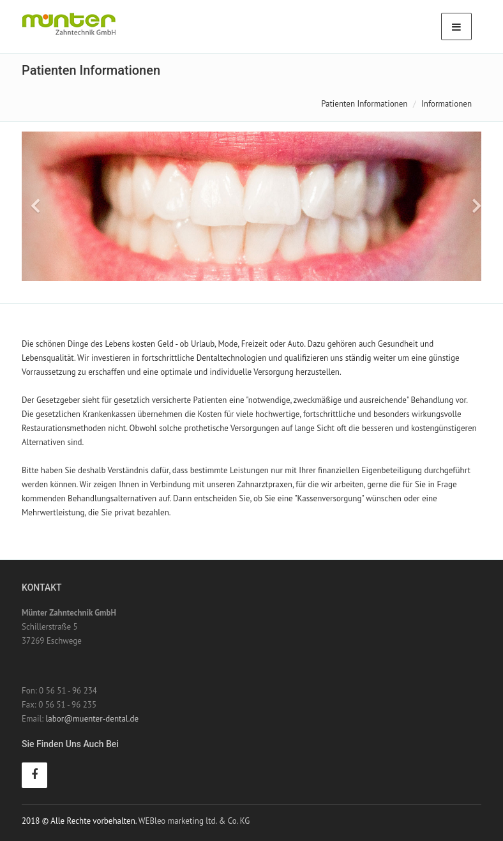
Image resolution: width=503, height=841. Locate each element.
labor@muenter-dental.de (92, 718)
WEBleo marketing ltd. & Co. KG (194, 820)
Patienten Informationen (364, 103)
